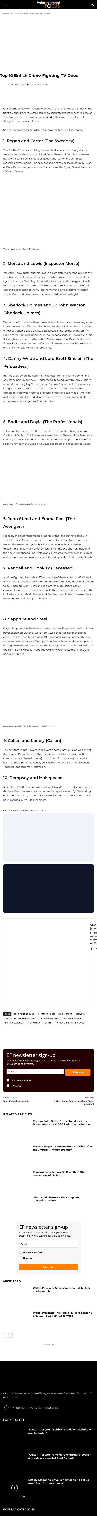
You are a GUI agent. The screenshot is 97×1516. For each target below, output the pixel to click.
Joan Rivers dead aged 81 (16, 1101)
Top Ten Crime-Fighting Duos (69, 1023)
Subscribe (77, 1072)
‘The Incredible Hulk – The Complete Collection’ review (56, 1199)
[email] (48, 1244)
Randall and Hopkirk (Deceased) (21, 1018)
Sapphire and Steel (50, 1018)
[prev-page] (5, 1335)
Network (80, 1014)
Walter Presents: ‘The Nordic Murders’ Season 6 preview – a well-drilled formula (63, 1314)
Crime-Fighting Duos (24, 1014)
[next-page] (11, 1335)
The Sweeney (33, 1023)
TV (12, 13)
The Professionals (14, 1023)
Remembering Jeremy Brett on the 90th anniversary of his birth (58, 1173)
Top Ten (47, 1023)
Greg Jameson (21, 84)
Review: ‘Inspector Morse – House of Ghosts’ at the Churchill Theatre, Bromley (62, 1148)
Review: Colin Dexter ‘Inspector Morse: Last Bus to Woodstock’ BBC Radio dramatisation (61, 1122)
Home (6, 13)
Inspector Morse (46, 1014)
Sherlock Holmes (72, 1018)
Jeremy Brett (65, 1014)
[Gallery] (48, 837)
